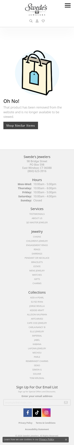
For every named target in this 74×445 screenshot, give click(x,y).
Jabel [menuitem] (37, 339)
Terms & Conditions (46, 422)
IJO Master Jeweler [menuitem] (37, 222)
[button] (31, 21)
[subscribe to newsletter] (65, 402)
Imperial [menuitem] (37, 335)
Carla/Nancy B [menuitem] (37, 327)
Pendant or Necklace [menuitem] (37, 257)
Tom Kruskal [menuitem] (37, 378)
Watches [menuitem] (37, 274)
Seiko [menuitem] (37, 365)
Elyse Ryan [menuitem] (37, 301)
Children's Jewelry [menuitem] (37, 240)
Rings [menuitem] (37, 249)
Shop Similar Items (20, 125)
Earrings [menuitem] (37, 253)
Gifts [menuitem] (37, 279)
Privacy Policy (25, 422)
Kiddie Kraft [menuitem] (37, 310)
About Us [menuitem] (37, 218)
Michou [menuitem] (37, 352)
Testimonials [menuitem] (37, 213)
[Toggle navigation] (67, 5)
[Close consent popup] (66, 440)
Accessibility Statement (37, 429)
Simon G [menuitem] (37, 369)
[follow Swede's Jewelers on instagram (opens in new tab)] (46, 412)
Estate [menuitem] (37, 266)
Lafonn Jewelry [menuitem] (37, 348)
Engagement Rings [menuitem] (37, 245)
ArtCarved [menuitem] (37, 318)
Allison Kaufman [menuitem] (37, 314)
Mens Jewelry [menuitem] (37, 270)
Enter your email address (37, 396)
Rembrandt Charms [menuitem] (37, 361)
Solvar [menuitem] (37, 373)
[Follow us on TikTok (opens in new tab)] (37, 412)
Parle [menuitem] (37, 356)
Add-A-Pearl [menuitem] (37, 297)
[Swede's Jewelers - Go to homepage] (37, 10)
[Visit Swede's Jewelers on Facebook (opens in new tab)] (27, 412)
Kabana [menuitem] (37, 344)
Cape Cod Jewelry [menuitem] (37, 322)
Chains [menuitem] (37, 236)
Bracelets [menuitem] (37, 262)
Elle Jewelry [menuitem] (37, 331)
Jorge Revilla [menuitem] (37, 306)
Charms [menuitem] (37, 283)
